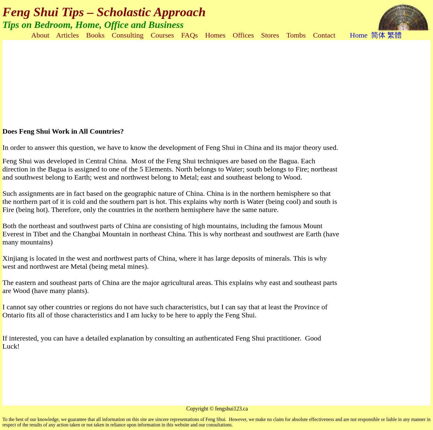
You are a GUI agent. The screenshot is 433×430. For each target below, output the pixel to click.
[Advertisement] (148, 77)
